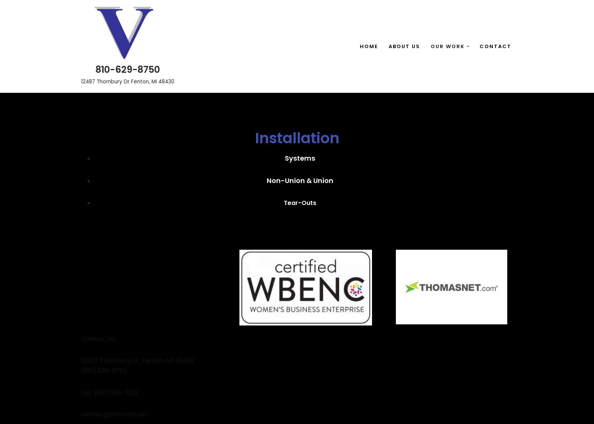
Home (369, 46)
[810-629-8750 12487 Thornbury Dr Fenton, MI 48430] (127, 46)
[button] (468, 46)
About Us (404, 46)
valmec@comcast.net (114, 414)
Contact (495, 46)
